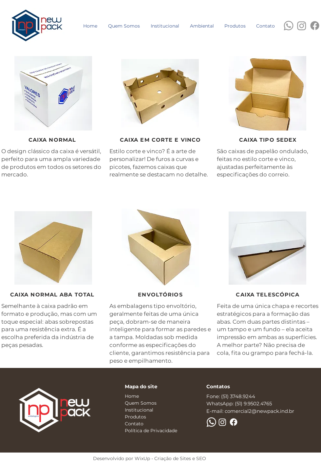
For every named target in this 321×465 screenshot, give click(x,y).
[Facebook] (315, 25)
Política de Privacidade (151, 431)
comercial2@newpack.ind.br (259, 411)
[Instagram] (302, 25)
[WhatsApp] (288, 25)
